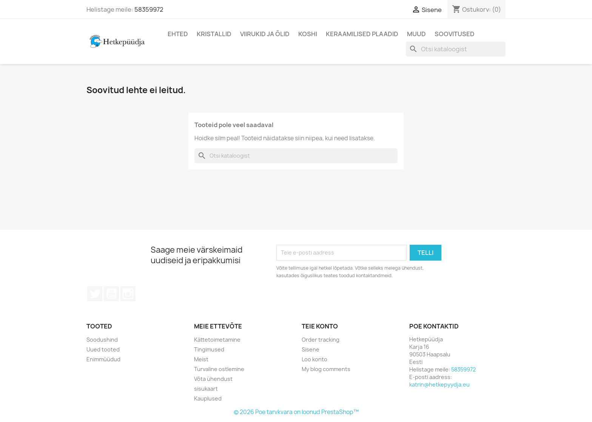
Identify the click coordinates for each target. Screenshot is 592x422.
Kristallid (214, 34)
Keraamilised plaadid (362, 34)
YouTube (111, 293)
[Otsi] (456, 49)
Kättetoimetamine (217, 339)
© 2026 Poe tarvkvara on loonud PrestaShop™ (296, 412)
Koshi (307, 34)
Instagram (128, 293)
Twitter (94, 293)
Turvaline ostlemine (219, 369)
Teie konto (320, 326)
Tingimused (209, 349)
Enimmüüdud (103, 359)
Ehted (178, 34)
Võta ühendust (213, 378)
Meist (201, 359)
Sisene (310, 349)
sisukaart (206, 388)
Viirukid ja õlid (265, 34)
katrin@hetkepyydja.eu (439, 384)
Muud (416, 34)
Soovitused (455, 34)
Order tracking (320, 339)
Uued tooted (103, 349)
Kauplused (208, 398)
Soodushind (102, 339)
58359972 (148, 9)
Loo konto (314, 359)
